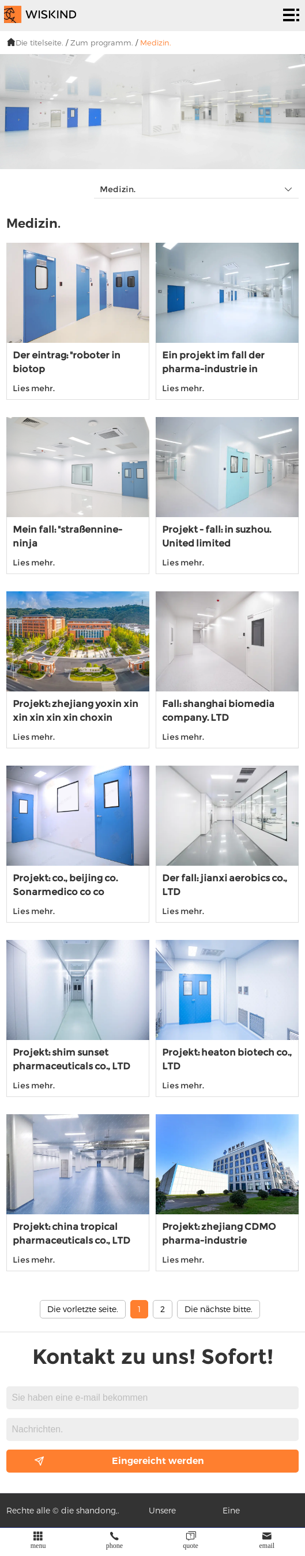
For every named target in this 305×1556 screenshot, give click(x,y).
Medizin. (155, 42)
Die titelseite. (39, 42)
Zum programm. (101, 42)
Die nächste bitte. (218, 1309)
